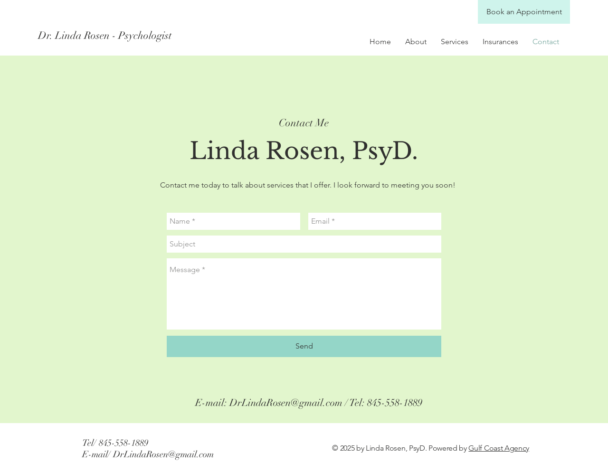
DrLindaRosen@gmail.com (285, 402)
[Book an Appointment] (524, 12)
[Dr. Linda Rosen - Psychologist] (122, 35)
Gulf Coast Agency (498, 448)
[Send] (304, 346)
